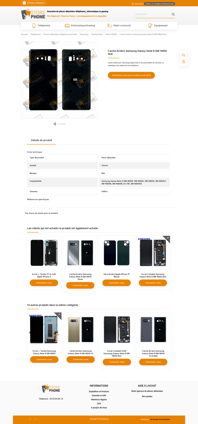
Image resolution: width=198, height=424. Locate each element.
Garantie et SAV (99, 395)
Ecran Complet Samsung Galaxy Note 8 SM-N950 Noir (153, 275)
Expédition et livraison (99, 391)
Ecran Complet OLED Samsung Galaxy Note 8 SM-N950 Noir (117, 353)
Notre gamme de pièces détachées (147, 391)
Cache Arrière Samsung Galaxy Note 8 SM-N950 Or (81, 352)
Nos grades (147, 396)
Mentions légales (99, 399)
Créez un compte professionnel (160, 4)
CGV (99, 403)
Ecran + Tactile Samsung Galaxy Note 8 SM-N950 (44, 352)
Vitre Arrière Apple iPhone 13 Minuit (117, 275)
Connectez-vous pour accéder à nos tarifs (131, 75)
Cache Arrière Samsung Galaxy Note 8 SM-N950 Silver (81, 276)
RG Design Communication (160, 419)
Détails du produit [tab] (41, 140)
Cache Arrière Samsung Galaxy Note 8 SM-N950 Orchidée (153, 353)
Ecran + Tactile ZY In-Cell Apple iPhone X (44, 275)
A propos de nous (99, 407)
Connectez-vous (44, 283)
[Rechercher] (155, 14)
